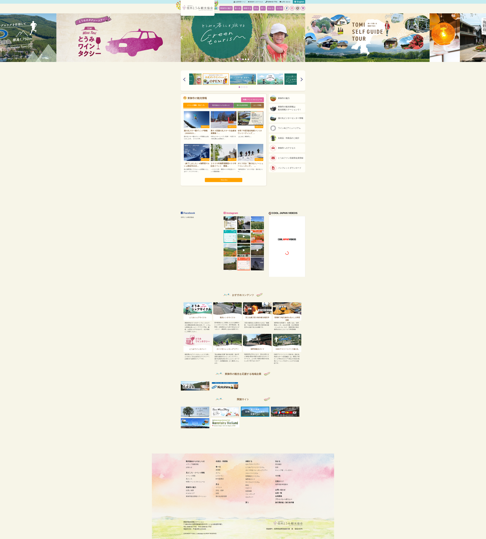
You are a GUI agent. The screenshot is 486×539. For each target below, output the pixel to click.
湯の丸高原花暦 (221, 496)
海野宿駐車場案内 (281, 484)
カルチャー (249, 497)
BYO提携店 (220, 479)
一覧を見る (223, 181)
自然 (217, 493)
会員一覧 (278, 493)
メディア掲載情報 (192, 464)
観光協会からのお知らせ (221, 106)
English (299, 2)
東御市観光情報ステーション (196, 496)
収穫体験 (248, 491)
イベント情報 (190, 476)
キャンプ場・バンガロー (284, 470)
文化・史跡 (220, 490)
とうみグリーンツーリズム (254, 467)
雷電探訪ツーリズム (252, 476)
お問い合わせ (285, 2)
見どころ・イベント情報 (195, 473)
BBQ (247, 485)
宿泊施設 (278, 464)
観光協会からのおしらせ (195, 461)
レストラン (220, 476)
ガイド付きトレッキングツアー (256, 470)
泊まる (271, 8)
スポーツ (248, 488)
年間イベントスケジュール (252, 98)
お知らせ (189, 467)
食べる (238, 8)
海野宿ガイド (250, 479)
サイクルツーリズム (252, 482)
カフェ (218, 473)
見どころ (189, 479)
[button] (238, 59)
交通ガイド (279, 481)
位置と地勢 (190, 490)
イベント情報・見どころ (195, 106)
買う (263, 8)
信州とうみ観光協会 (188, 217)
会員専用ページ (240, 2)
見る (256, 8)
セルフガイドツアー (252, 464)
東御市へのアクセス (255, 2)
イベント (219, 487)
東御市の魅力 (226, 8)
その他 (279, 8)
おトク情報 (257, 106)
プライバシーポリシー (283, 499)
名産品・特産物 (222, 461)
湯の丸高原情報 (242, 106)
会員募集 (278, 496)
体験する (247, 8)
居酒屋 (218, 470)
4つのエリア (190, 493)
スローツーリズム (251, 473)
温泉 (276, 467)
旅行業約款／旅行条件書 (284, 502)
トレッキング (250, 494)
